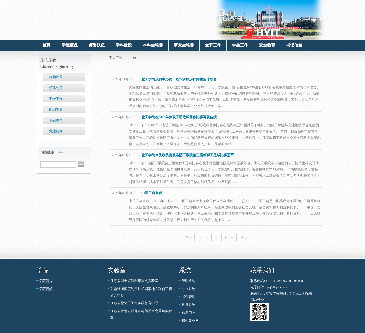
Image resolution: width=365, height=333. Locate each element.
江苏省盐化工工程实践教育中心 (134, 303)
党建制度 (56, 88)
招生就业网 (190, 321)
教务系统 (188, 305)
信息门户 (188, 313)
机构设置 (56, 77)
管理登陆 (188, 281)
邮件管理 (188, 297)
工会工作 (56, 99)
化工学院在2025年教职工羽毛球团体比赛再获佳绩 (179, 117)
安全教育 (267, 45)
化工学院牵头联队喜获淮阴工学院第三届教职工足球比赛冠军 (187, 155)
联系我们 (262, 270)
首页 (46, 45)
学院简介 (46, 281)
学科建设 (124, 45)
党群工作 (213, 45)
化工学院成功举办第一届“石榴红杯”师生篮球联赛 (179, 79)
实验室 (117, 270)
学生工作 (240, 45)
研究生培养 (184, 45)
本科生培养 (153, 45)
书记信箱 (294, 45)
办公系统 (188, 289)
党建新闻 (56, 131)
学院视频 (46, 289)
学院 (42, 270)
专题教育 (56, 120)
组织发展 (56, 109)
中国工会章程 (151, 193)
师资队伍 (97, 45)
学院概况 (70, 45)
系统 (185, 270)
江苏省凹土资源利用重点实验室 (134, 281)
